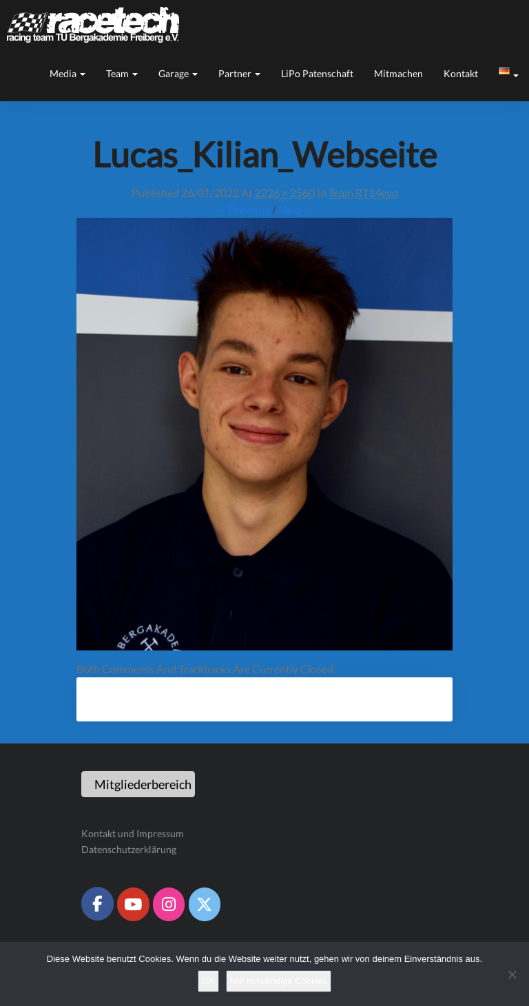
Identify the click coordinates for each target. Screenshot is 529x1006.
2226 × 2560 (285, 192)
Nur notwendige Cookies (279, 981)
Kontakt (461, 73)
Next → (296, 209)
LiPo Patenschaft (317, 73)
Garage (178, 73)
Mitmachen (398, 73)
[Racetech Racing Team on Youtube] (133, 904)
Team (122, 73)
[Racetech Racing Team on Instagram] (169, 904)
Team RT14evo (363, 192)
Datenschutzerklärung (128, 849)
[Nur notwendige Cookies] (512, 974)
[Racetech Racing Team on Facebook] (97, 903)
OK (208, 981)
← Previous (242, 209)
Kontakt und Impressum (132, 833)
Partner (239, 73)
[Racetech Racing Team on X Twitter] (204, 904)
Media (67, 73)
